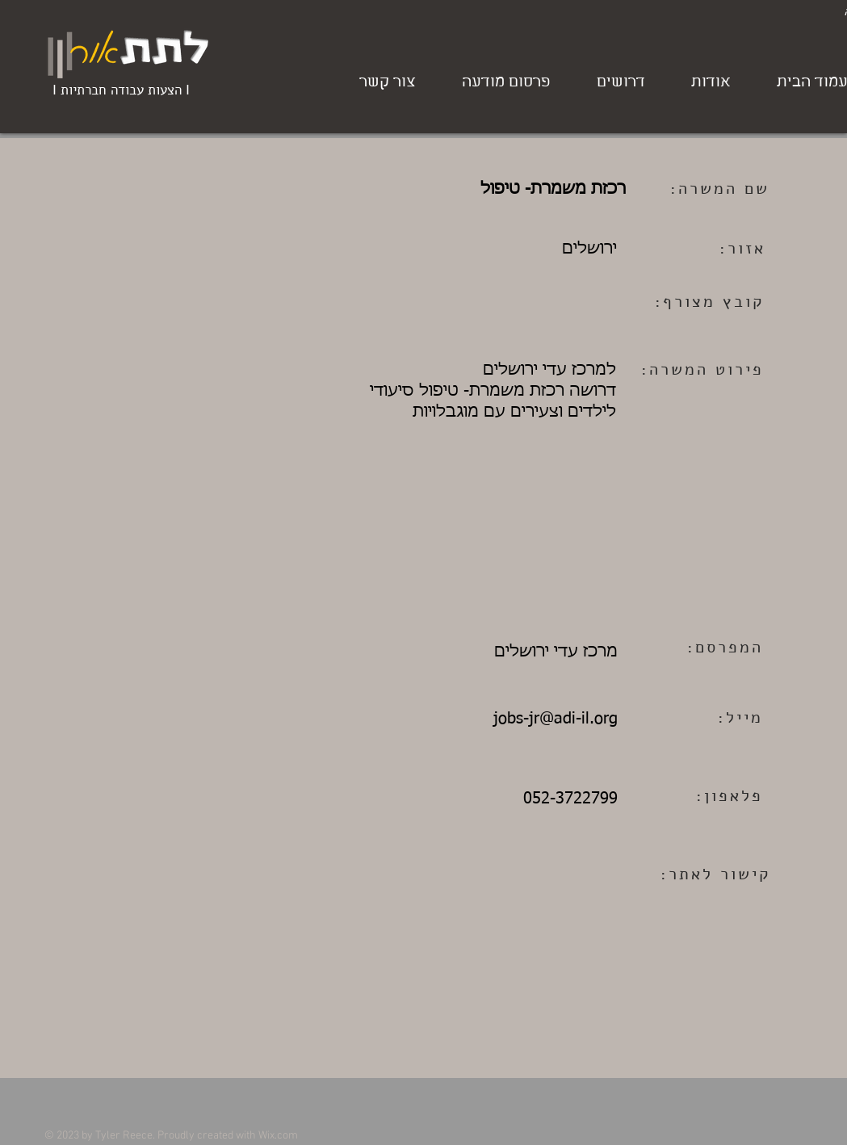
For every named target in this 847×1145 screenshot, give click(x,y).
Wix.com (278, 1136)
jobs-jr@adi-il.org (555, 719)
